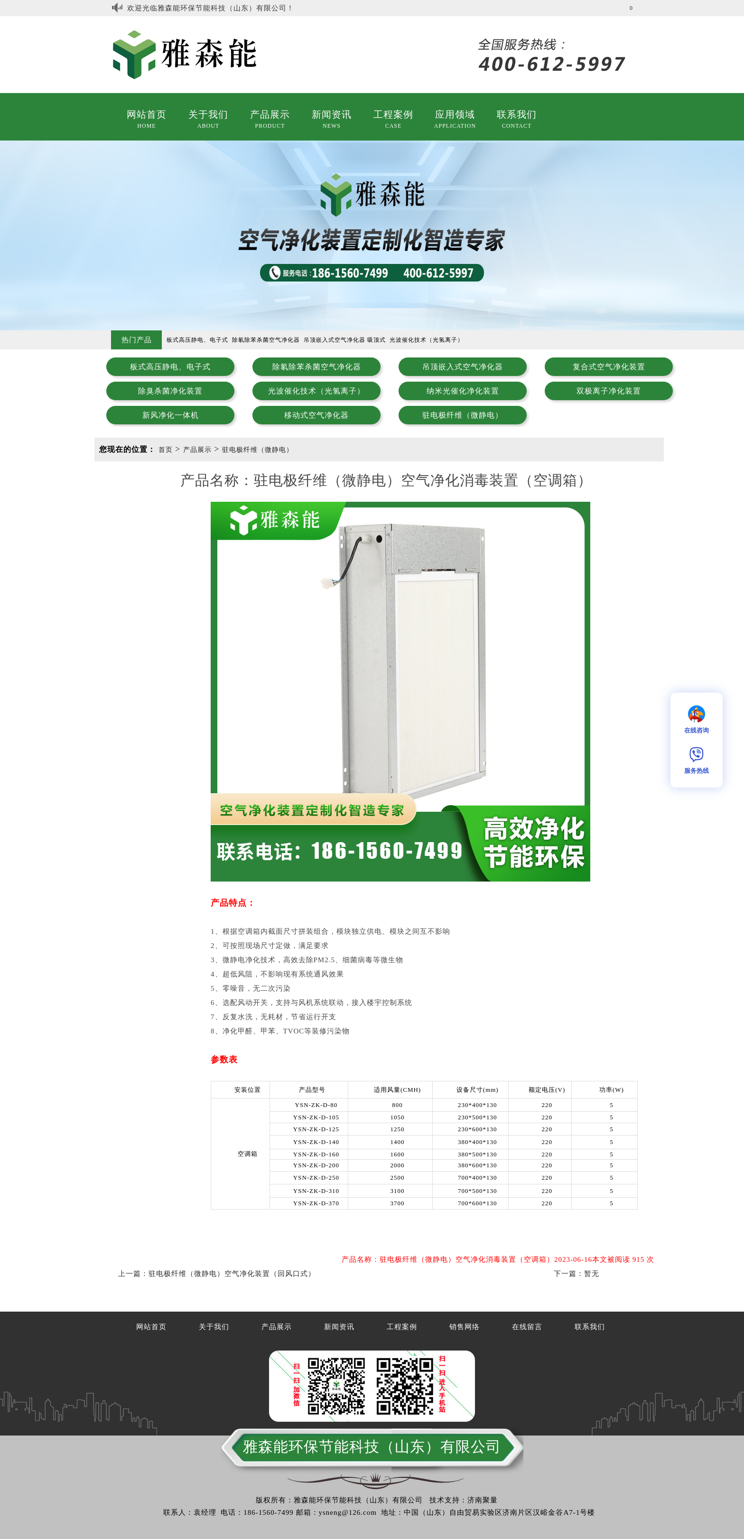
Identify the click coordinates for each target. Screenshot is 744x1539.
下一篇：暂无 (576, 1273)
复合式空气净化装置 (609, 367)
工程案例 (393, 114)
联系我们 (517, 114)
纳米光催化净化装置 (463, 391)
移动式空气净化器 (316, 415)
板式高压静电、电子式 (170, 367)
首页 (165, 449)
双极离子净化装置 (609, 391)
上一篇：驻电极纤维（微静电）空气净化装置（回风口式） (217, 1273)
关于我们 (208, 114)
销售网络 (464, 1327)
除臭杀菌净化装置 (170, 391)
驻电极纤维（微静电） (462, 415)
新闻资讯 (332, 114)
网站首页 (147, 114)
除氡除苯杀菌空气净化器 (316, 367)
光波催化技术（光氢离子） (316, 391)
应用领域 (455, 114)
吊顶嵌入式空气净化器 (462, 367)
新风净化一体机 (170, 415)
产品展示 (270, 114)
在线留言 (527, 1327)
